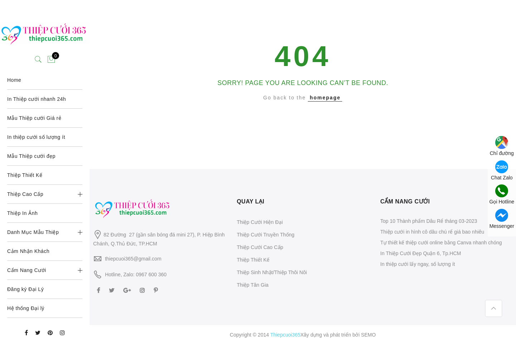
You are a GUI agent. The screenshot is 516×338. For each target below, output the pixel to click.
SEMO (368, 335)
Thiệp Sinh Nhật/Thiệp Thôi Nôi (272, 272)
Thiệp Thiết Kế (253, 260)
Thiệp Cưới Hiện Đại (260, 222)
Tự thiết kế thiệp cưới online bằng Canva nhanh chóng (441, 242)
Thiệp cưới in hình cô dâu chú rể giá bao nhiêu (432, 232)
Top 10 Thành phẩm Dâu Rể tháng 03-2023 (428, 221)
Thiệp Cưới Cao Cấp (260, 247)
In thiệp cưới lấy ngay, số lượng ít (417, 264)
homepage (325, 97)
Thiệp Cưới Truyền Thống (266, 235)
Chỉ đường (502, 146)
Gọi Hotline (501, 194)
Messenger (501, 219)
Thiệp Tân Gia (253, 285)
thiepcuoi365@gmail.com (133, 259)
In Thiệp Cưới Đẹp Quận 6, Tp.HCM (420, 253)
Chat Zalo (502, 170)
